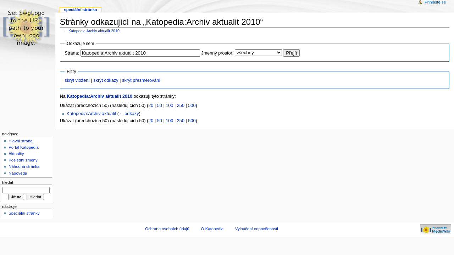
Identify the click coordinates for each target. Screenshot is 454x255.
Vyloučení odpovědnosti (256, 229)
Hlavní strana (20, 141)
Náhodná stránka (24, 166)
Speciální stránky (24, 213)
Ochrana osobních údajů (167, 229)
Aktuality (16, 154)
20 (150, 105)
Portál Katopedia (24, 147)
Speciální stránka (80, 9)
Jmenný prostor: (217, 53)
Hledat (7, 182)
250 (180, 105)
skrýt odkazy (105, 80)
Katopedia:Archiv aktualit (91, 113)
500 (191, 105)
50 (159, 105)
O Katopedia (212, 229)
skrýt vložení (77, 80)
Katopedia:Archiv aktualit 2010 (94, 31)
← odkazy (129, 113)
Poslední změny (23, 160)
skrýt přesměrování (141, 80)
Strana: (72, 53)
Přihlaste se (435, 2)
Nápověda (18, 173)
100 (169, 105)
